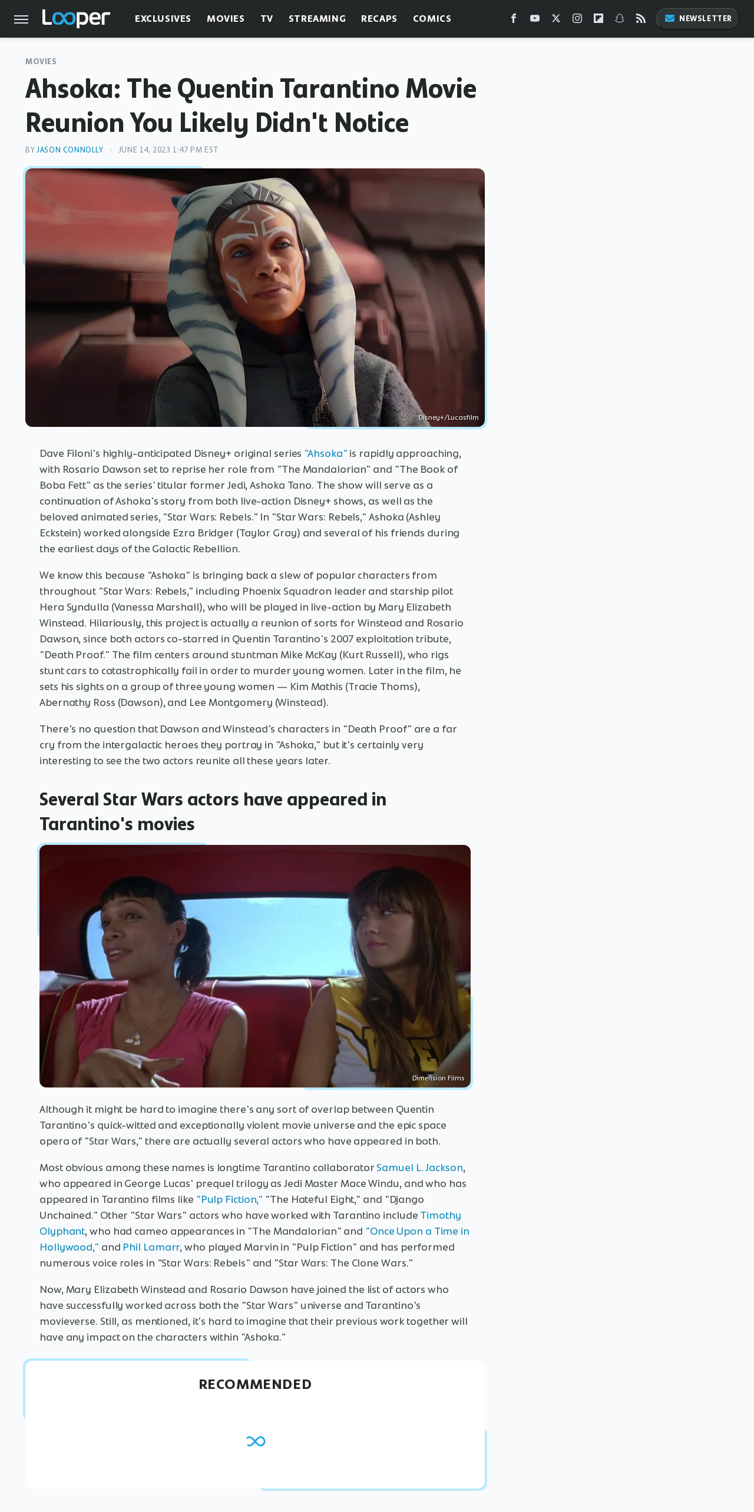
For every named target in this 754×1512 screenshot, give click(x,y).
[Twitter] (556, 21)
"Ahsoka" (325, 453)
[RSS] (641, 21)
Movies (226, 18)
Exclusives (163, 18)
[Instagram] (577, 21)
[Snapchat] (620, 21)
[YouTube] (535, 21)
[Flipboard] (598, 21)
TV (266, 18)
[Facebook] (514, 21)
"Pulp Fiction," (229, 1199)
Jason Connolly (70, 150)
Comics (432, 18)
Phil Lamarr (151, 1247)
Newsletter (698, 19)
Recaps (379, 18)
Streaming (317, 18)
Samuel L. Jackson (419, 1167)
